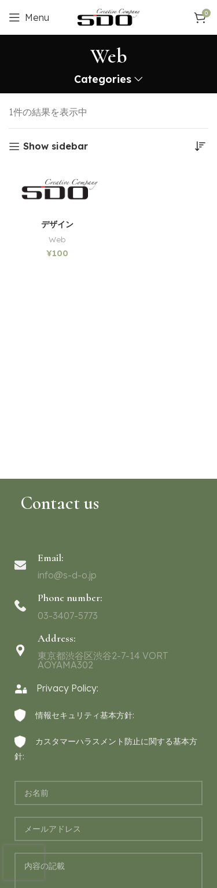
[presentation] (23, 862)
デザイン (57, 225)
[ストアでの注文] (199, 146)
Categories (102, 79)
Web (57, 239)
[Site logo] (108, 16)
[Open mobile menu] (29, 17)
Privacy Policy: (56, 688)
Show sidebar (55, 146)
